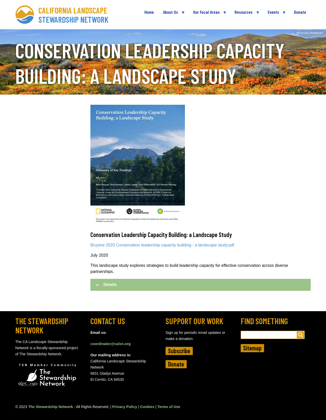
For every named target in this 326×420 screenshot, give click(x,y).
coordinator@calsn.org (110, 344)
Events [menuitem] (274, 14)
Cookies (147, 407)
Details (105, 286)
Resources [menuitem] (245, 14)
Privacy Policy (124, 407)
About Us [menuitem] (171, 14)
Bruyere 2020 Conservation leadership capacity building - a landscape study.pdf (162, 245)
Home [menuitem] (149, 12)
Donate (176, 364)
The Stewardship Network (50, 407)
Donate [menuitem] (300, 12)
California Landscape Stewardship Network (73, 14)
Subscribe (179, 351)
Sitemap (252, 348)
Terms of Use (168, 407)
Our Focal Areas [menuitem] (207, 14)
